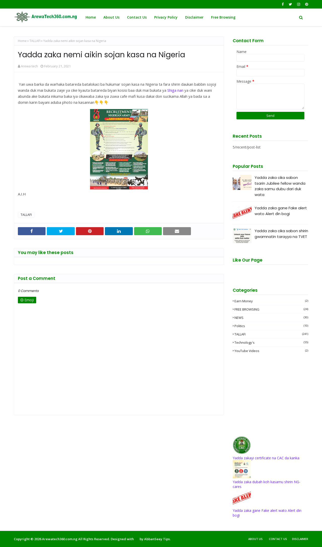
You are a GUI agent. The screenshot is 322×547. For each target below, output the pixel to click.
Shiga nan (175, 90)
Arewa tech (29, 66)
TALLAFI (35, 41)
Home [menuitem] (91, 17)
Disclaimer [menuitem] (194, 17)
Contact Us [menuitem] (137, 17)
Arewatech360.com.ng (59, 539)
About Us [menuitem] (111, 17)
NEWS (271, 317)
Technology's (271, 342)
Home (22, 41)
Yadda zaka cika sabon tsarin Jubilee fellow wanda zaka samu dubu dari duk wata (280, 186)
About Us (255, 539)
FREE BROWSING (271, 309)
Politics (271, 326)
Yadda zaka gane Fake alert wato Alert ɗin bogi (281, 210)
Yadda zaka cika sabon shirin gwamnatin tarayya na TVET (281, 233)
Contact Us (278, 539)
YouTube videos (271, 351)
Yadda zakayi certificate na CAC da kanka (266, 458)
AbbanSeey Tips (157, 539)
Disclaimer (300, 539)
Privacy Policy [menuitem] (166, 17)
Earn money (271, 301)
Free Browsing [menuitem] (223, 17)
